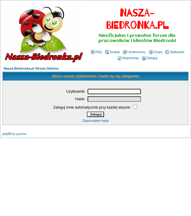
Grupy (156, 52)
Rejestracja (128, 58)
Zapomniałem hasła (95, 120)
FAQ (96, 52)
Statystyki (175, 52)
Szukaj (112, 52)
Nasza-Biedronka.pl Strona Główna (31, 68)
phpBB (6, 134)
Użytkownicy (134, 52)
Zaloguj (149, 58)
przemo (21, 134)
